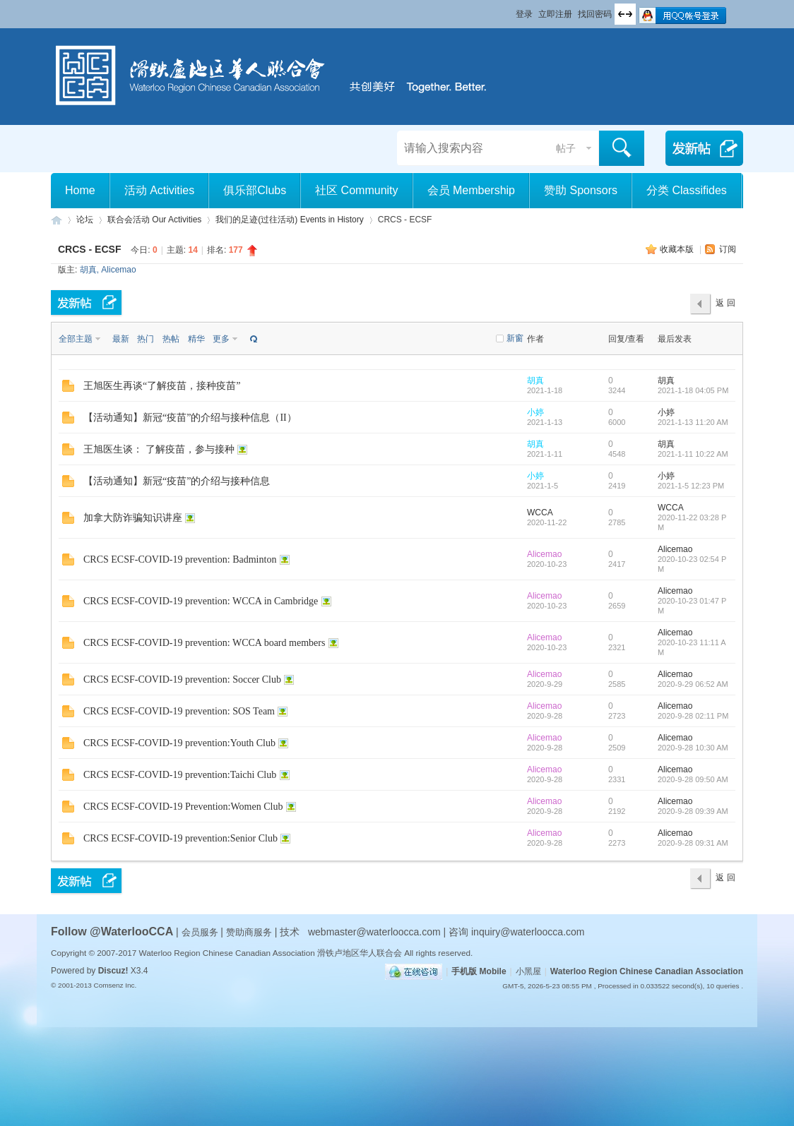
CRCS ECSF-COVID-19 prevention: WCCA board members (204, 642)
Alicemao (118, 270)
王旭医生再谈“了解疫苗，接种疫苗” (161, 386)
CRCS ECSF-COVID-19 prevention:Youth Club (179, 743)
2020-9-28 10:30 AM (693, 747)
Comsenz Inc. (114, 985)
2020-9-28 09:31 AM (693, 843)
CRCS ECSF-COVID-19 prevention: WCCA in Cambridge (200, 601)
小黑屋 (528, 971)
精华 (196, 339)
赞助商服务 (249, 932)
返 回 (725, 303)
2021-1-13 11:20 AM (693, 422)
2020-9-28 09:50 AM (693, 779)
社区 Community (356, 190)
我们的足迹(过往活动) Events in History (289, 219)
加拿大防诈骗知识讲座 (132, 518)
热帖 (170, 339)
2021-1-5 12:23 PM (691, 485)
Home (80, 190)
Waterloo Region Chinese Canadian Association (646, 971)
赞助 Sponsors (580, 190)
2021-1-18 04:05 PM (693, 390)
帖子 (566, 148)
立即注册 (555, 14)
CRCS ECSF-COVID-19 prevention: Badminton (179, 559)
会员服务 (201, 932)
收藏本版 (678, 249)
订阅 (727, 249)
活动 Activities (159, 190)
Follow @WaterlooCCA (112, 932)
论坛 (84, 219)
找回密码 (595, 14)
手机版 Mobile (478, 971)
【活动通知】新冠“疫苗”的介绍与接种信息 (176, 481)
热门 (145, 339)
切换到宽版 (625, 14)
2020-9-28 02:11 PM (693, 716)
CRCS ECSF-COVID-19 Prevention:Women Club (183, 806)
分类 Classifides (686, 190)
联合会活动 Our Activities (154, 219)
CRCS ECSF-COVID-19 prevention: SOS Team (179, 711)
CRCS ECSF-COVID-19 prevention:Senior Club (180, 838)
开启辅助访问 (509, 10)
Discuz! (113, 971)
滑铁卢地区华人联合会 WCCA (56, 220)
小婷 (535, 412)
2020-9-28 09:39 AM (693, 811)
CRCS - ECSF (89, 249)
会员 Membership (471, 190)
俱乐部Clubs (254, 190)
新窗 (514, 338)
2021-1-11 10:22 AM (693, 454)
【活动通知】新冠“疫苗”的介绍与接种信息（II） (190, 417)
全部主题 (76, 339)
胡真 (88, 270)
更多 (221, 339)
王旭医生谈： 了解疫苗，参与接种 (159, 449)
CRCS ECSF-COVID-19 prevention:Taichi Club (179, 774)
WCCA (540, 512)
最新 (120, 339)
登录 (524, 14)
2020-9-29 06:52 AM (693, 684)
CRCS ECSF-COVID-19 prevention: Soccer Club (182, 679)
